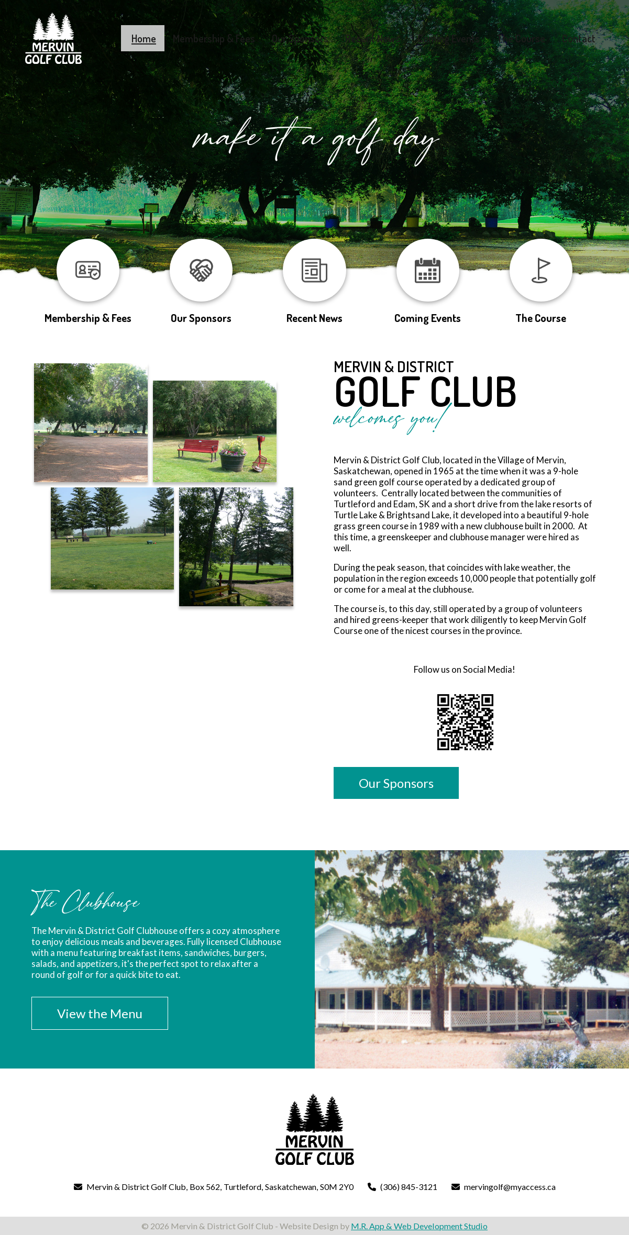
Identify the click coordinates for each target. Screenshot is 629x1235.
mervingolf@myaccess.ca (510, 1187)
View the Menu (99, 1013)
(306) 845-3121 (408, 1187)
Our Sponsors (396, 783)
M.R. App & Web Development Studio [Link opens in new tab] (419, 1226)
